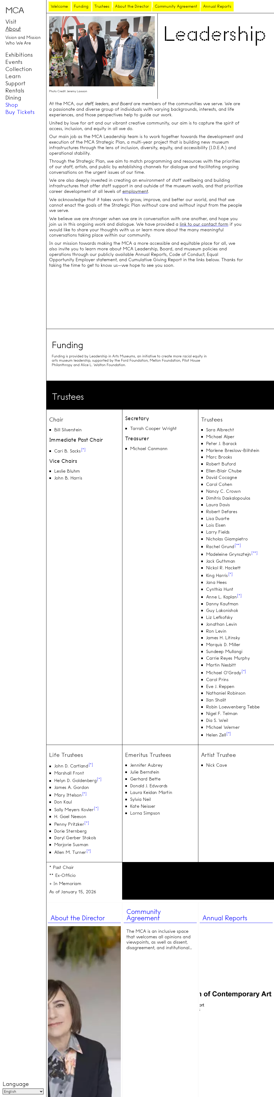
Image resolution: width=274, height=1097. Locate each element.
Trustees (101, 6)
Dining (13, 97)
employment (135, 191)
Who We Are (18, 43)
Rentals (14, 90)
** (237, 545)
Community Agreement (176, 6)
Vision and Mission (23, 37)
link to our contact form (204, 224)
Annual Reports (217, 6)
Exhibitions (19, 54)
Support (15, 83)
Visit (10, 21)
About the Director (132, 6)
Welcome (59, 6)
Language (16, 1084)
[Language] (23, 1091)
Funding (81, 6)
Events (14, 61)
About (13, 28)
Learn (13, 76)
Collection (18, 68)
